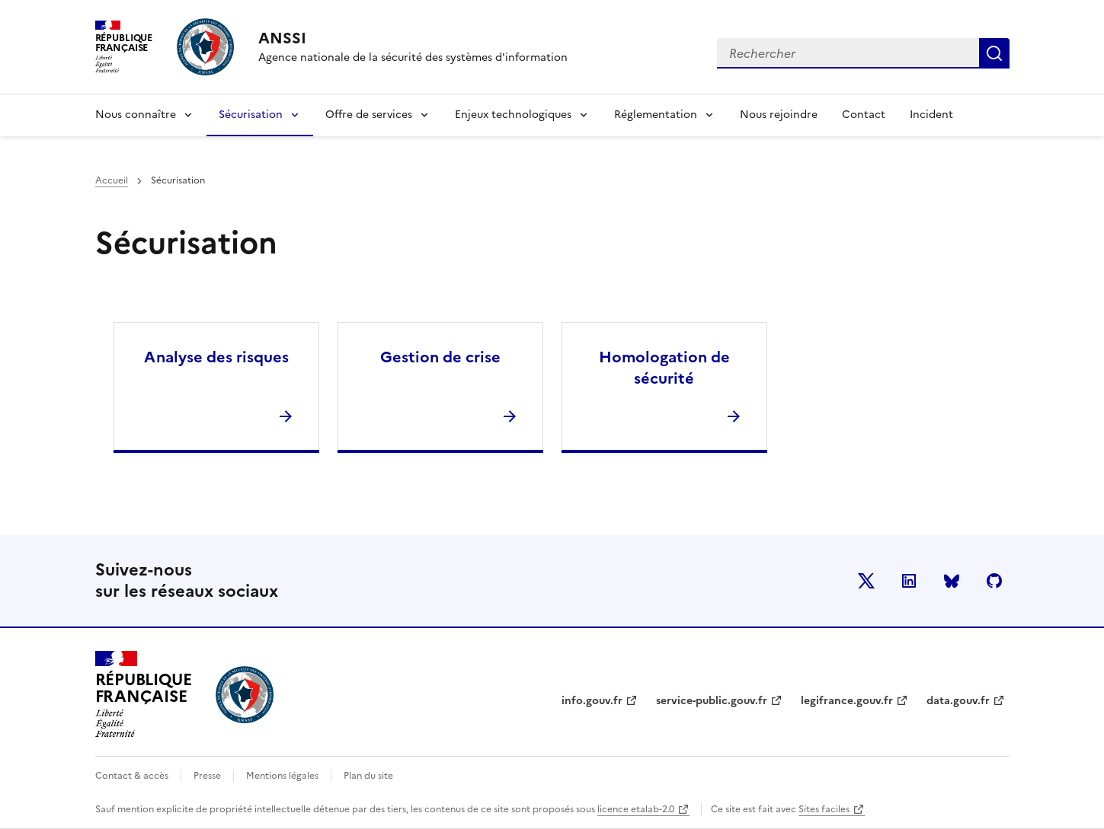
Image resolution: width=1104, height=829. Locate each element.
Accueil (111, 180)
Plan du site (368, 776)
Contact (863, 115)
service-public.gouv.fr (711, 701)
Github (994, 581)
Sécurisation (251, 115)
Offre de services (368, 115)
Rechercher (994, 53)
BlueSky (951, 581)
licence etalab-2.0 (635, 809)
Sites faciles (824, 809)
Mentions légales (282, 776)
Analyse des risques (216, 357)
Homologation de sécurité (664, 368)
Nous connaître (135, 115)
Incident (931, 115)
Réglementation (655, 115)
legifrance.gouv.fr (847, 701)
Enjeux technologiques (513, 115)
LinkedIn (909, 581)
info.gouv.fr (592, 701)
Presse (207, 776)
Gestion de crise (440, 357)
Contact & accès (131, 776)
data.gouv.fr (958, 701)
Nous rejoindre (779, 115)
